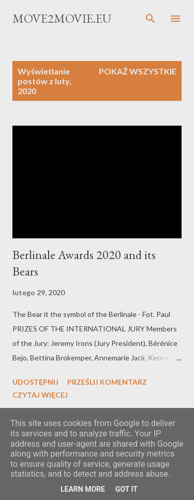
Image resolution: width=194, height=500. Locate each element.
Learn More (83, 489)
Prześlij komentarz (107, 381)
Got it (126, 489)
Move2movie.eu (61, 18)
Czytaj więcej (40, 394)
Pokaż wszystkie (137, 71)
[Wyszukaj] (150, 18)
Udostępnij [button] (35, 381)
